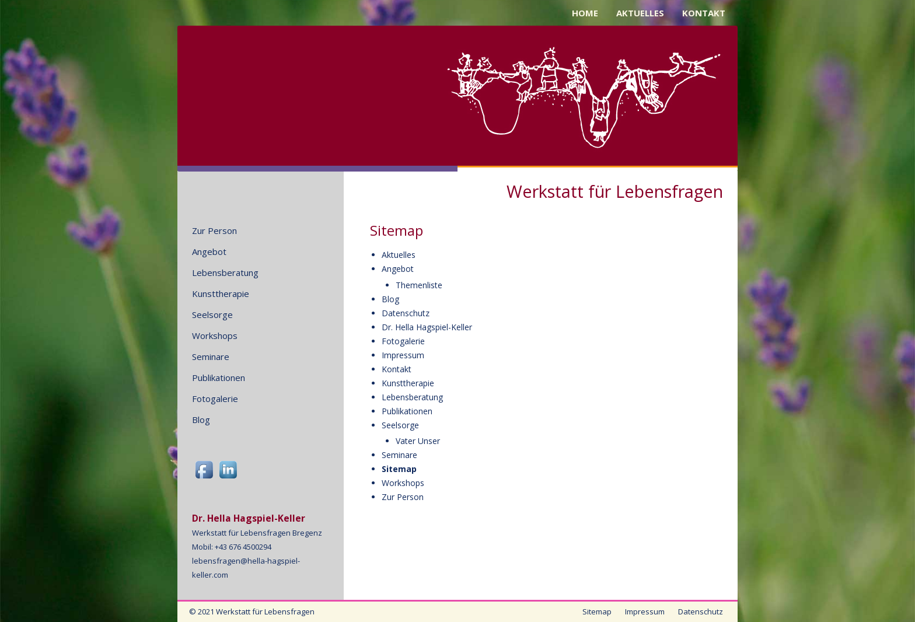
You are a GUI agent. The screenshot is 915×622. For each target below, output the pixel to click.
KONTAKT (703, 13)
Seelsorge (400, 425)
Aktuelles (398, 254)
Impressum (403, 355)
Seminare (399, 454)
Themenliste (419, 285)
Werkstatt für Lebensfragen (615, 191)
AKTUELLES (640, 13)
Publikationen (407, 411)
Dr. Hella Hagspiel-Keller (427, 327)
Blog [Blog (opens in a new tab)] (390, 299)
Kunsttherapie (408, 383)
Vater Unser (418, 440)
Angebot (398, 268)
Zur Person (403, 496)
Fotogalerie (403, 341)
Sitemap (399, 468)
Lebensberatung (412, 397)
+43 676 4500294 (243, 546)
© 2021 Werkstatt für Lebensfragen (252, 611)
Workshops (403, 482)
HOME (585, 13)
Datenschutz (405, 313)
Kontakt (396, 369)
